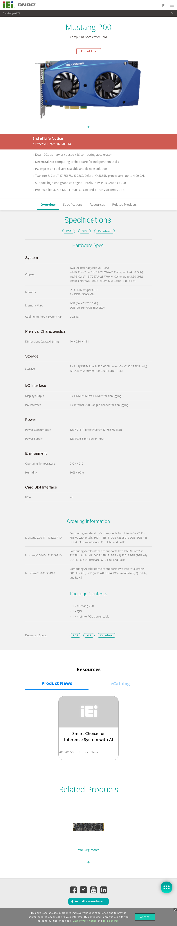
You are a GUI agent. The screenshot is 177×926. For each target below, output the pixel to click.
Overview (48, 204)
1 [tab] (88, 127)
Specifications (72, 204)
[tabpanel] (88, 89)
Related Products (124, 204)
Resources (97, 204)
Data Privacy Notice (84, 920)
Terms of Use (110, 920)
